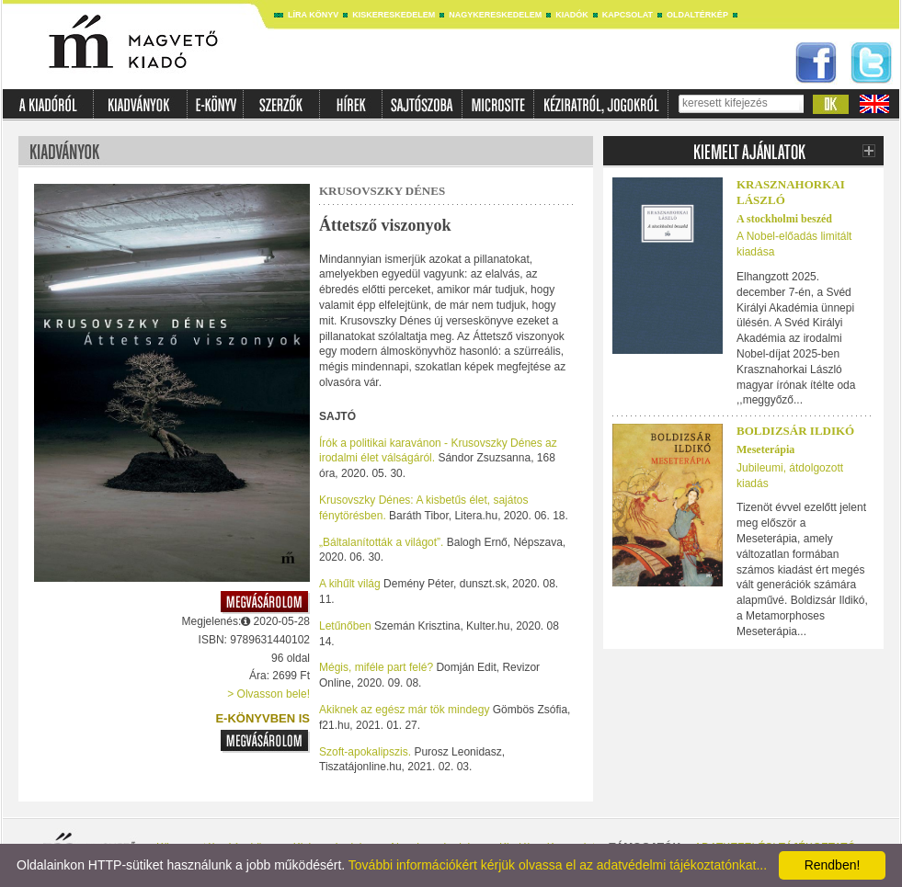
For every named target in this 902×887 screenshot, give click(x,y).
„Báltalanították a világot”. (381, 542)
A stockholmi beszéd (784, 218)
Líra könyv (313, 14)
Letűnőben (346, 626)
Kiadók (571, 14)
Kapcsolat (627, 14)
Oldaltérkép (697, 14)
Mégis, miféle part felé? (377, 667)
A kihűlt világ (351, 583)
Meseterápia (765, 449)
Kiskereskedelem (393, 14)
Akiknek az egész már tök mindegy (406, 709)
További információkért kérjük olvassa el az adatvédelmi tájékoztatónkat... (557, 865)
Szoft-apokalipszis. (365, 751)
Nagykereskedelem (495, 14)
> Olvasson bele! (268, 694)
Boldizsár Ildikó (795, 431)
